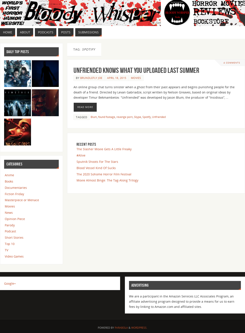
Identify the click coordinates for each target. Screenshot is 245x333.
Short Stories (14, 237)
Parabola (121, 328)
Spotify (146, 117)
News (9, 213)
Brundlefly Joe (91, 78)
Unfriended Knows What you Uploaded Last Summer (136, 70)
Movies (136, 78)
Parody (10, 225)
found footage (106, 117)
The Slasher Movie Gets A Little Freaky (104, 149)
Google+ (10, 283)
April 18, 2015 (116, 78)
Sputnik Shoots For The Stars (97, 162)
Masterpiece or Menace (22, 200)
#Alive (81, 155)
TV (6, 250)
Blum (94, 117)
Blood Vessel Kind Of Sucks (96, 168)
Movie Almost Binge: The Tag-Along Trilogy (107, 180)
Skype (137, 117)
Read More (85, 107)
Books (9, 181)
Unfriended (159, 117)
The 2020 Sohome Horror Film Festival (104, 174)
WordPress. (139, 328)
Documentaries (16, 188)
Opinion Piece (15, 219)
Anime (9, 175)
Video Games (14, 256)
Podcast (10, 231)
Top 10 (10, 244)
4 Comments (232, 62)
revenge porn (124, 117)
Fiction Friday (14, 194)
